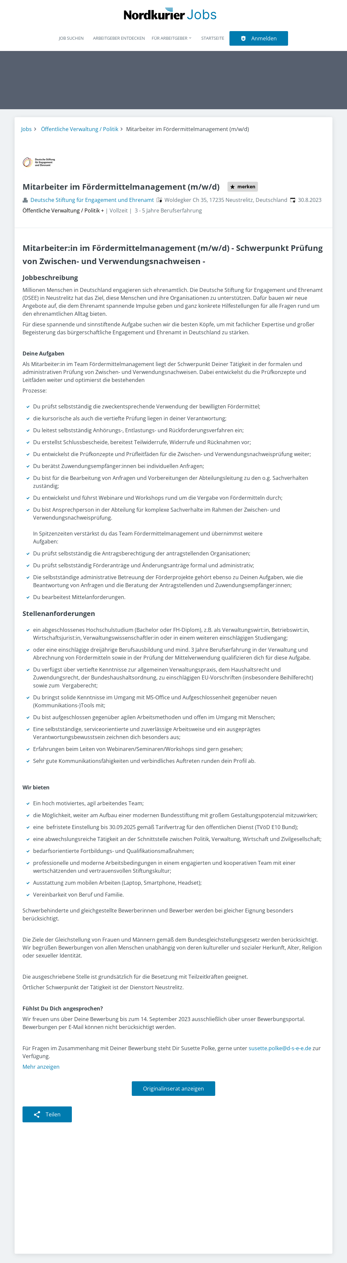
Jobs (26, 129)
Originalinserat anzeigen (173, 1088)
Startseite (212, 38)
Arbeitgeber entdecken (119, 38)
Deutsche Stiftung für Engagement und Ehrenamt (92, 200)
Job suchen (71, 38)
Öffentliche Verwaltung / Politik (79, 129)
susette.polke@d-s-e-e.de (280, 1048)
